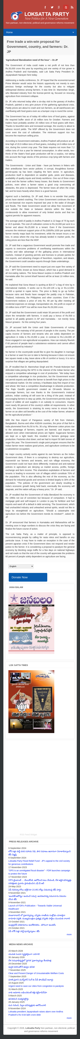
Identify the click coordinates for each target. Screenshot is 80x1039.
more (69, 934)
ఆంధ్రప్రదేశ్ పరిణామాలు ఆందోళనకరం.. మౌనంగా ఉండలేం (32, 925)
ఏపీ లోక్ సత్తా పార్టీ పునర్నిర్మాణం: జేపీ (24, 931)
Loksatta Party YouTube (65, 7)
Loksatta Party (32, 1028)
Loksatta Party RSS (72, 7)
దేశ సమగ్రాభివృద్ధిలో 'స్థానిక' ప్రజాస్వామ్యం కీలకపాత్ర (29, 960)
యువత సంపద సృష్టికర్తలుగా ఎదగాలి (24, 954)
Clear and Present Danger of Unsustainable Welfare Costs (36, 973)
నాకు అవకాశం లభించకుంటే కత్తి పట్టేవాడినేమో (27, 992)
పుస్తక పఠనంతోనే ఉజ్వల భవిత (21, 967)
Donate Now (20, 577)
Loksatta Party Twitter (52, 7)
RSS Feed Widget (28, 834)
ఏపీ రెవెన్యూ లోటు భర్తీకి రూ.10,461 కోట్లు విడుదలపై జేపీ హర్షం (34, 889)
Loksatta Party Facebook (45, 7)
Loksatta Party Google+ (59, 7)
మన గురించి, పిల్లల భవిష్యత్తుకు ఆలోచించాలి (27, 1005)
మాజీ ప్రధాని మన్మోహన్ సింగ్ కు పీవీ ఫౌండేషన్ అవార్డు (30, 979)
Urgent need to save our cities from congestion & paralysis (36, 986)
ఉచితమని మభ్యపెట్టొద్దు (18, 999)
